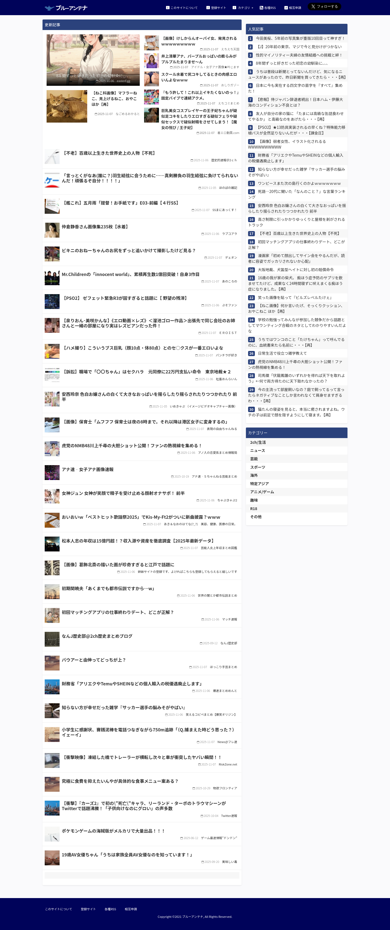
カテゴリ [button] (242, 7)
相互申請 (292, 7)
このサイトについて (182, 7)
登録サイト (216, 7)
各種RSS (268, 7)
